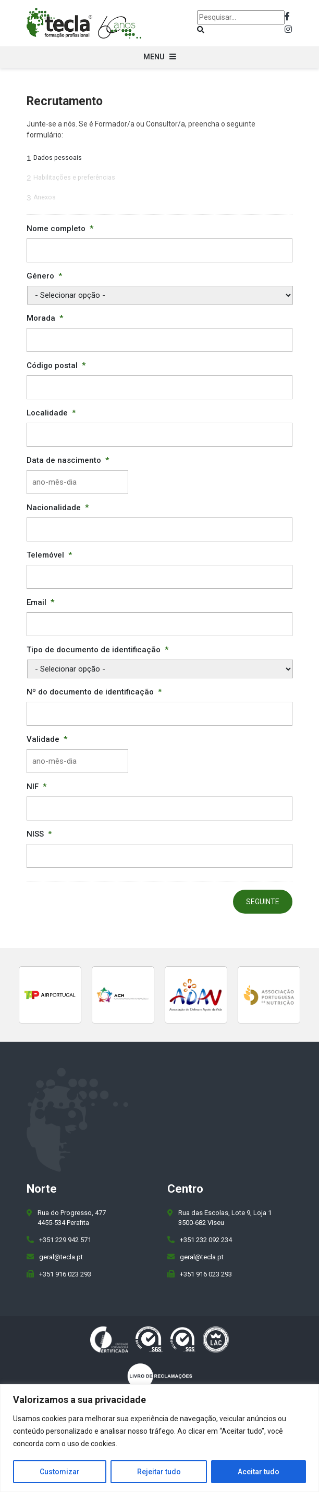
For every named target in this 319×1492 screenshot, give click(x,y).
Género (44, 276)
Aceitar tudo (258, 1472)
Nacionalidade (58, 507)
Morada (45, 318)
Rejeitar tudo (159, 1472)
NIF (36, 786)
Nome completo (60, 228)
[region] (159, 1438)
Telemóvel (49, 555)
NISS (39, 834)
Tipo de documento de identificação (97, 649)
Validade (47, 739)
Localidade (51, 413)
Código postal (56, 365)
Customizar (60, 1472)
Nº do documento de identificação (94, 692)
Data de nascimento (68, 460)
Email (40, 602)
